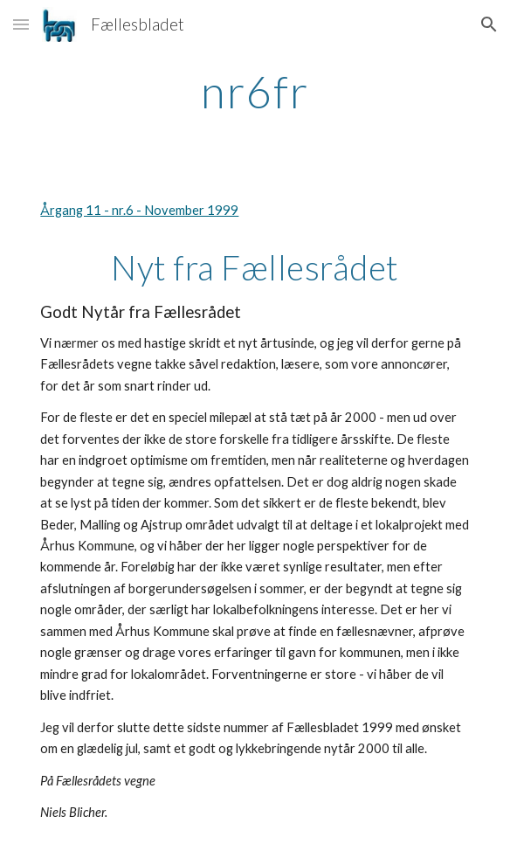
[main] (254, 91)
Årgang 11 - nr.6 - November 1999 (139, 210)
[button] (21, 24)
